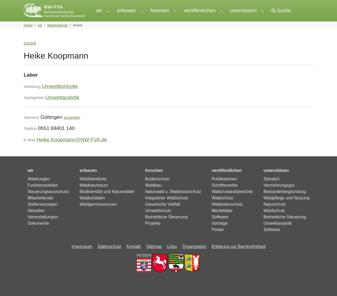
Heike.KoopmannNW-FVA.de (72, 148)
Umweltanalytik (62, 106)
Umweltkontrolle (60, 94)
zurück (30, 51)
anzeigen (72, 126)
